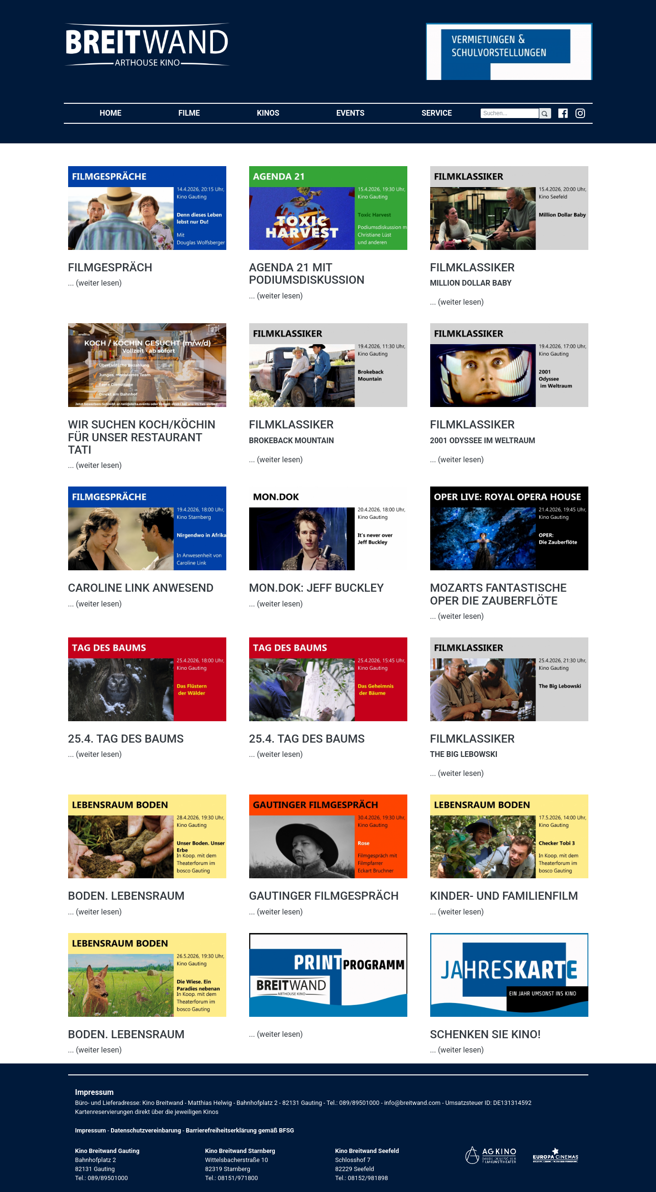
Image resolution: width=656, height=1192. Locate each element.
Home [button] (125, 113)
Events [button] (364, 113)
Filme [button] (203, 113)
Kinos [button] (282, 113)
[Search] (509, 113)
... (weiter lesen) (95, 283)
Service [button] (451, 113)
